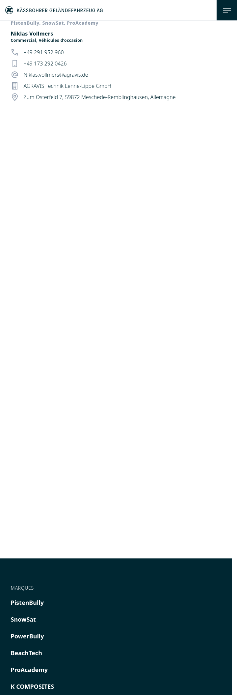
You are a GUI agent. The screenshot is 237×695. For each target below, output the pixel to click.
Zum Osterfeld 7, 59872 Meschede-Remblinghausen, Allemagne (100, 97)
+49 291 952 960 (44, 52)
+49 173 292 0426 (45, 63)
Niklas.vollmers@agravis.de (56, 74)
